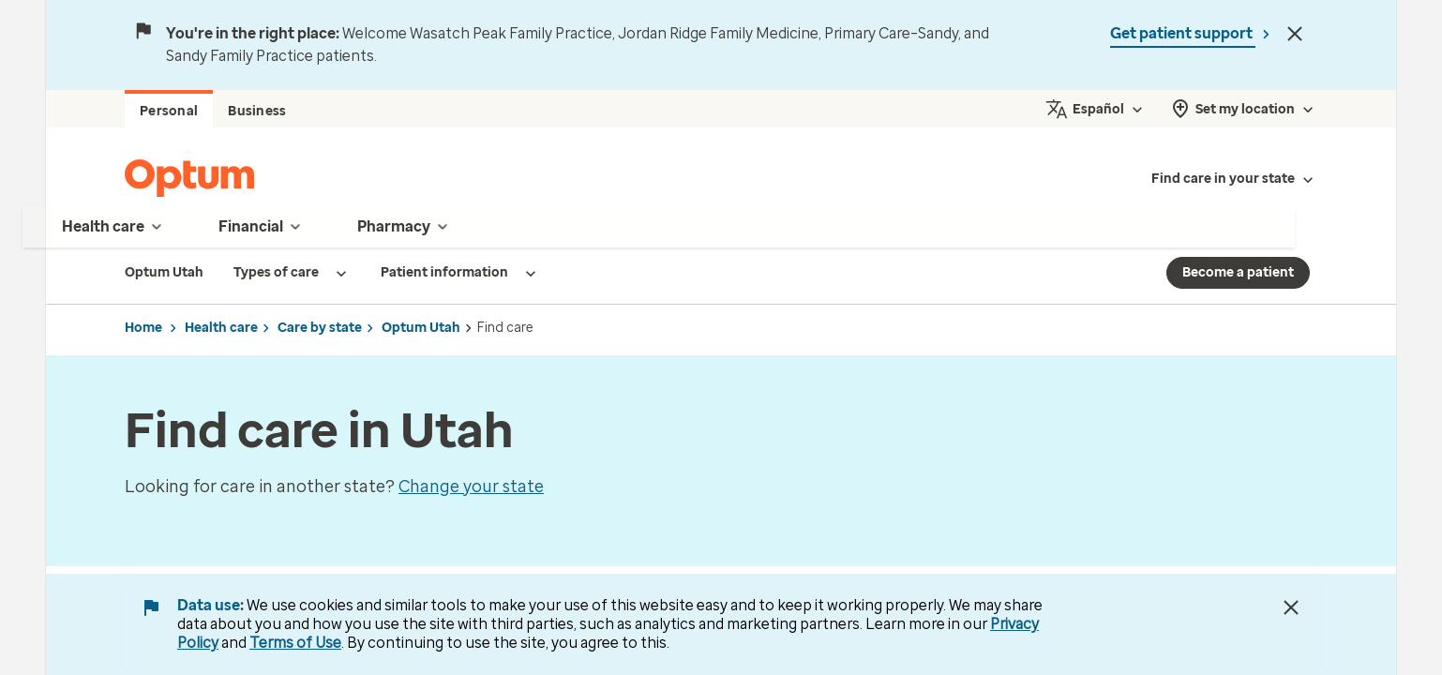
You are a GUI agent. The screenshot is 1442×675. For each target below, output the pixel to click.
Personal (169, 111)
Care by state (320, 328)
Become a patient (1238, 272)
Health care (221, 328)
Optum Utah (421, 328)
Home (143, 328)
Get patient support (1182, 33)
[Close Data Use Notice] (1291, 607)
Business (257, 111)
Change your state (471, 486)
